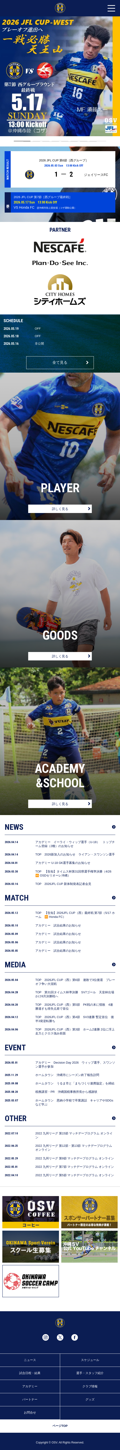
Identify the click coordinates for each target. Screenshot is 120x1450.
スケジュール (90, 1360)
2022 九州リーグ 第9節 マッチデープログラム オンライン (74, 1158)
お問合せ (30, 1412)
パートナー (29, 1399)
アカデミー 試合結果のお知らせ (58, 925)
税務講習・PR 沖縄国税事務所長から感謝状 (66, 1092)
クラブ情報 (90, 1386)
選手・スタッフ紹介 (90, 1373)
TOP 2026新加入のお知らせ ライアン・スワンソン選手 (75, 854)
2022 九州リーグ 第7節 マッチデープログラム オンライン (74, 1167)
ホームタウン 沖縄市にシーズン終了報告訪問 (67, 1075)
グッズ (90, 1399)
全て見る (59, 362)
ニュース (30, 1360)
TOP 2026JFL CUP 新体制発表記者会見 (63, 884)
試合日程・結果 (29, 1373)
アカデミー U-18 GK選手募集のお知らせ (62, 863)
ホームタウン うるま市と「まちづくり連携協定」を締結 (74, 1083)
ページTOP (60, 1426)
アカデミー (29, 1386)
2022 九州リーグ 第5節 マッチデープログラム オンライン (74, 1175)
